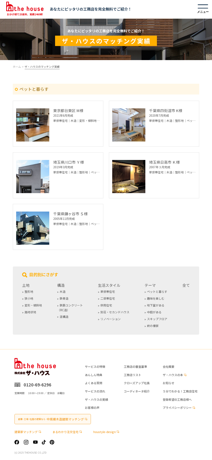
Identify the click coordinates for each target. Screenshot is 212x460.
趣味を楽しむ (155, 298)
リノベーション (110, 319)
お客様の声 (92, 408)
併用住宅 (106, 305)
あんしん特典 (93, 375)
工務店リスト (132, 375)
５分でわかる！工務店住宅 (180, 391)
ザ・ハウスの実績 (96, 400)
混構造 (64, 317)
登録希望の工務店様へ (177, 400)
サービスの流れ (95, 391)
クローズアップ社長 (137, 383)
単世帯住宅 (107, 291)
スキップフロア (157, 319)
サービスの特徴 (95, 367)
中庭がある (154, 312)
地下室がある (155, 305)
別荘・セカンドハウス (114, 312)
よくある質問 (93, 383)
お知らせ (168, 383)
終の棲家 (153, 326)
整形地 (29, 291)
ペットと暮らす (157, 291)
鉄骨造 (64, 298)
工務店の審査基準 (135, 367)
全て (186, 285)
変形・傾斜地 (33, 305)
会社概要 (168, 367)
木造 (62, 291)
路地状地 (30, 312)
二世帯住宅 (107, 298)
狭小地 (29, 298)
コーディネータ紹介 (137, 391)
